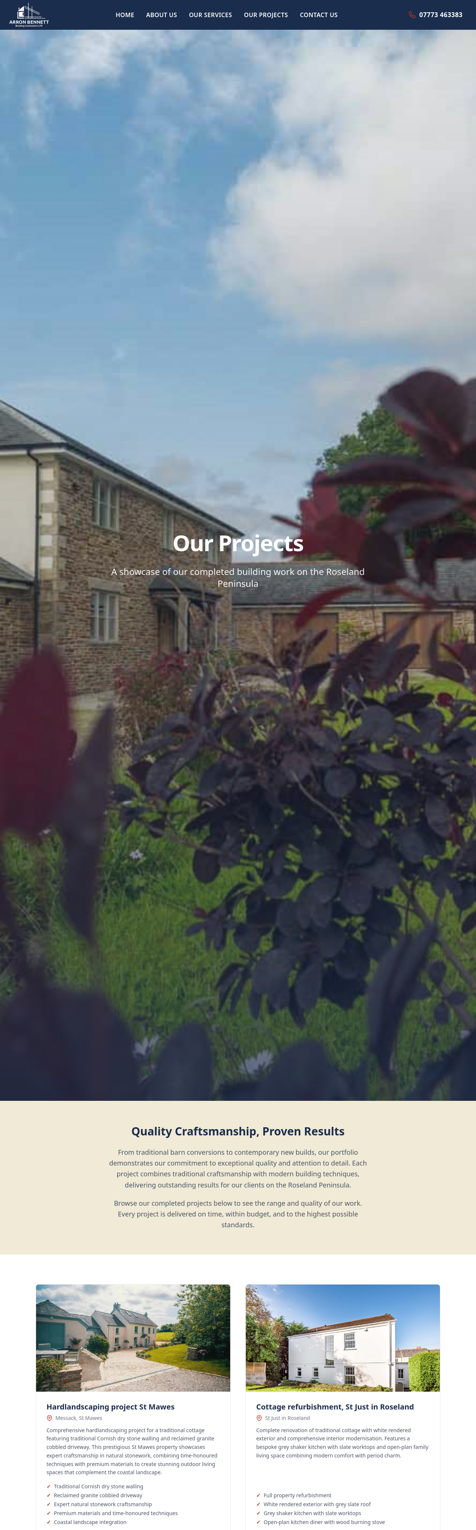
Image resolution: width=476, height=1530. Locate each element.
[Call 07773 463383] (435, 14)
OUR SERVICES (210, 15)
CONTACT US (319, 15)
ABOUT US (161, 15)
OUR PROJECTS (266, 15)
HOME (125, 15)
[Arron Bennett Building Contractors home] (29, 15)
